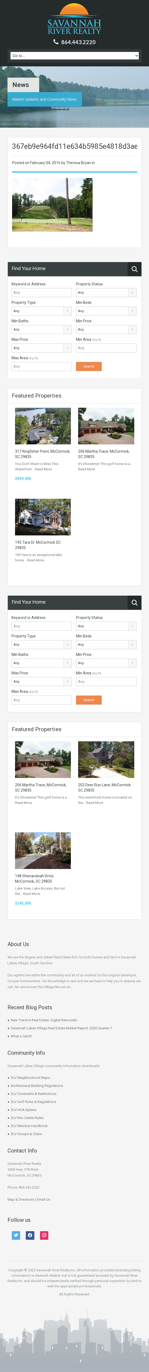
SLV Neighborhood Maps (30, 1078)
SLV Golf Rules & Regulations (33, 1102)
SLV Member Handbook (29, 1126)
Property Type (24, 302)
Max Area (25, 358)
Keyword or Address (29, 284)
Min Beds (84, 302)
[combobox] (106, 292)
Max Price (20, 339)
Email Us (43, 1199)
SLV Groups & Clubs (26, 1134)
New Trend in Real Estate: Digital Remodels (44, 1020)
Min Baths (20, 321)
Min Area (88, 339)
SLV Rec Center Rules (27, 1118)
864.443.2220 (78, 42)
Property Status (89, 284)
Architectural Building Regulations (37, 1086)
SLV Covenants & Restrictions (33, 1094)
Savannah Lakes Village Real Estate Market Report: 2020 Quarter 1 (61, 1028)
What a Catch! (21, 1036)
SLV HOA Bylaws (24, 1110)
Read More (43, 469)
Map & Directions (21, 1199)
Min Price (84, 321)
